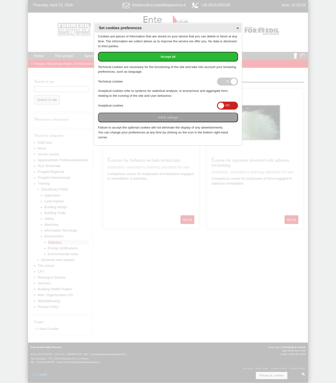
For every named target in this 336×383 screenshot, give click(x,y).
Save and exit (237, 28)
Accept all (168, 56)
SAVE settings (168, 117)
